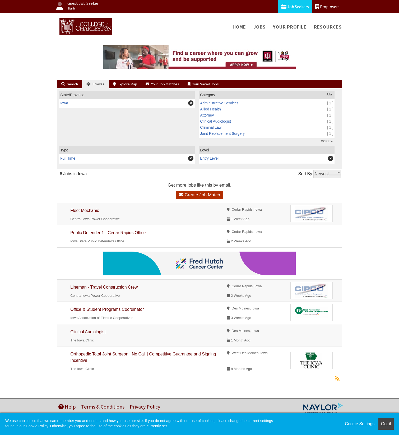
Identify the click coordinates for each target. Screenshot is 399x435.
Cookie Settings (359, 424)
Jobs (259, 27)
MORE (327, 141)
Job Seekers (295, 6)
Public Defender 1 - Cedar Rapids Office (108, 232)
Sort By (305, 174)
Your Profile (290, 27)
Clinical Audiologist (87, 332)
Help (67, 406)
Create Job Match (199, 194)
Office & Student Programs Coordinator (107, 309)
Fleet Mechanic (84, 210)
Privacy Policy (145, 406)
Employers (327, 6)
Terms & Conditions (102, 406)
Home (239, 27)
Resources (328, 27)
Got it (386, 424)
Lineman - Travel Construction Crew (104, 287)
